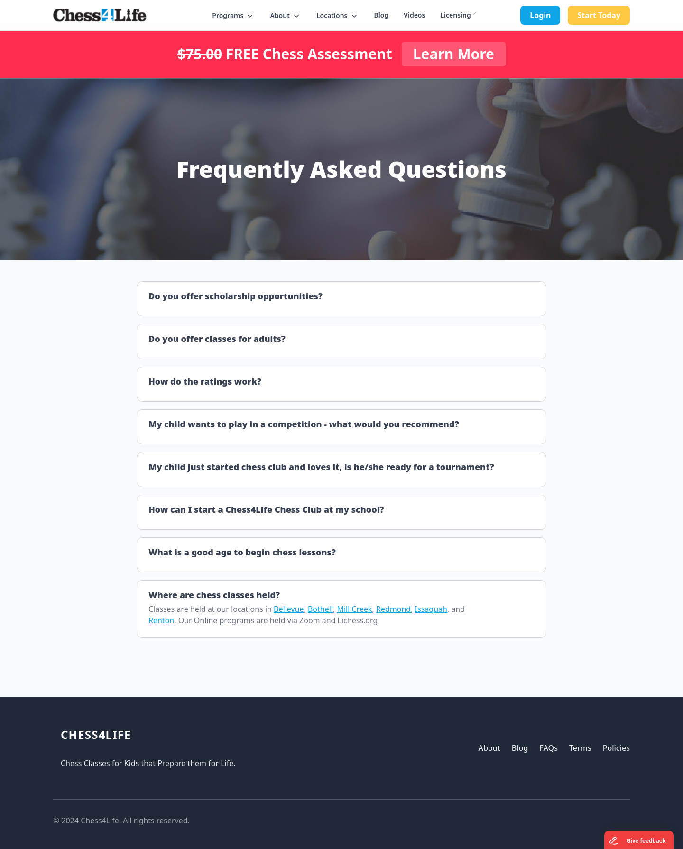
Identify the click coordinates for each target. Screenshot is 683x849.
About (285, 15)
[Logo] (100, 15)
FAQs (548, 748)
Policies (616, 748)
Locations (337, 15)
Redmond (393, 609)
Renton (161, 620)
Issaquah (431, 609)
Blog (381, 14)
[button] (233, 15)
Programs (233, 15)
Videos (414, 14)
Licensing (455, 14)
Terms (580, 748)
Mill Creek (354, 609)
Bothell (320, 609)
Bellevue (289, 609)
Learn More (453, 54)
